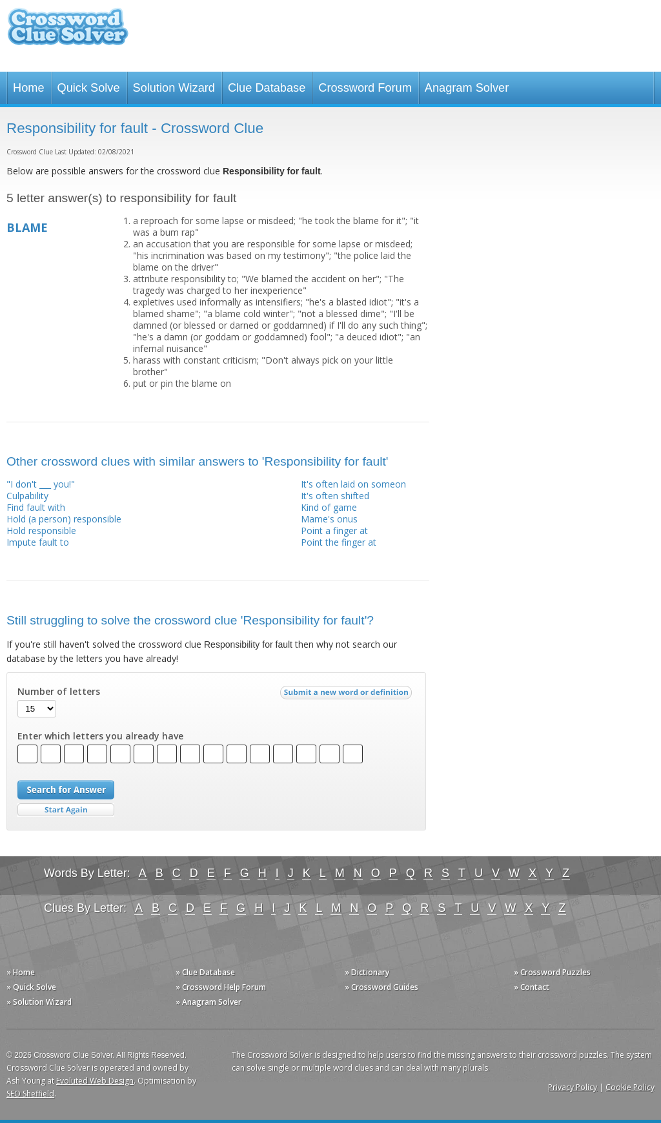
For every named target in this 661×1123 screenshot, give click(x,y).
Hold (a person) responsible (63, 519)
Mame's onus (329, 519)
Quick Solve (88, 87)
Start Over (65, 810)
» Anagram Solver (208, 1001)
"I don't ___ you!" (40, 484)
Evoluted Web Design (95, 1080)
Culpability (27, 495)
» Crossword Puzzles (552, 972)
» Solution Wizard (39, 1001)
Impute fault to (37, 542)
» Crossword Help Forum (221, 987)
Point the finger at (338, 542)
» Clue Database (205, 972)
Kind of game (329, 507)
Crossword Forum (365, 87)
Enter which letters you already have (100, 736)
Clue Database (266, 87)
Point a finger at (334, 530)
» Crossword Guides (381, 987)
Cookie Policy (630, 1087)
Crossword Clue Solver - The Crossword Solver (67, 32)
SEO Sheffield (30, 1093)
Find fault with (35, 507)
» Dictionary (367, 972)
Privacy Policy (572, 1087)
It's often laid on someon (353, 484)
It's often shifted (335, 495)
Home (29, 87)
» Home (20, 972)
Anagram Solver (467, 87)
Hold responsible (41, 530)
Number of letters (58, 691)
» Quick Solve (31, 987)
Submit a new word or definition (347, 695)
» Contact (531, 987)
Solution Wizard (174, 87)
